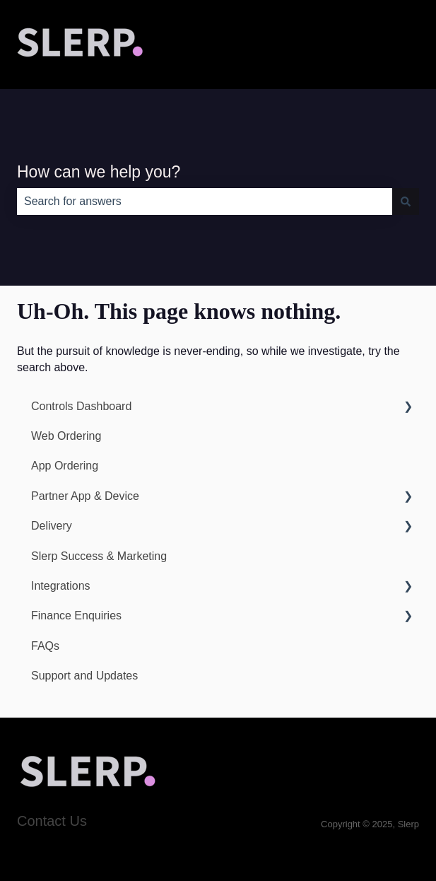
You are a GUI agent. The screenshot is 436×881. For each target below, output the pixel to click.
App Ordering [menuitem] (64, 466)
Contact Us (52, 821)
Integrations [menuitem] (60, 586)
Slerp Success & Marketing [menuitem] (99, 556)
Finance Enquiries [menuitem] (76, 615)
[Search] (405, 201)
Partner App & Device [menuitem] (85, 496)
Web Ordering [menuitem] (66, 436)
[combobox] (204, 201)
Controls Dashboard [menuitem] (81, 406)
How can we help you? (98, 172)
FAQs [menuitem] (45, 646)
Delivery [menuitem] (51, 526)
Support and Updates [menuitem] (84, 676)
